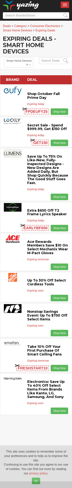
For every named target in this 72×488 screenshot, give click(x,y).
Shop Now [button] (59, 111)
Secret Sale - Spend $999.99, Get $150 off (47, 127)
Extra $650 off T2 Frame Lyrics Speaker (47, 212)
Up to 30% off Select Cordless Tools (46, 282)
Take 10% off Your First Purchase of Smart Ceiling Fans (44, 350)
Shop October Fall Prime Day (43, 96)
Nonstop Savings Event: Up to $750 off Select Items (47, 315)
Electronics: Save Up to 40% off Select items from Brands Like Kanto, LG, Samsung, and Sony (46, 389)
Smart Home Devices (19, 62)
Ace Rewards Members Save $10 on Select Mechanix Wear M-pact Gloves (47, 247)
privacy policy (38, 473)
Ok (36, 480)
